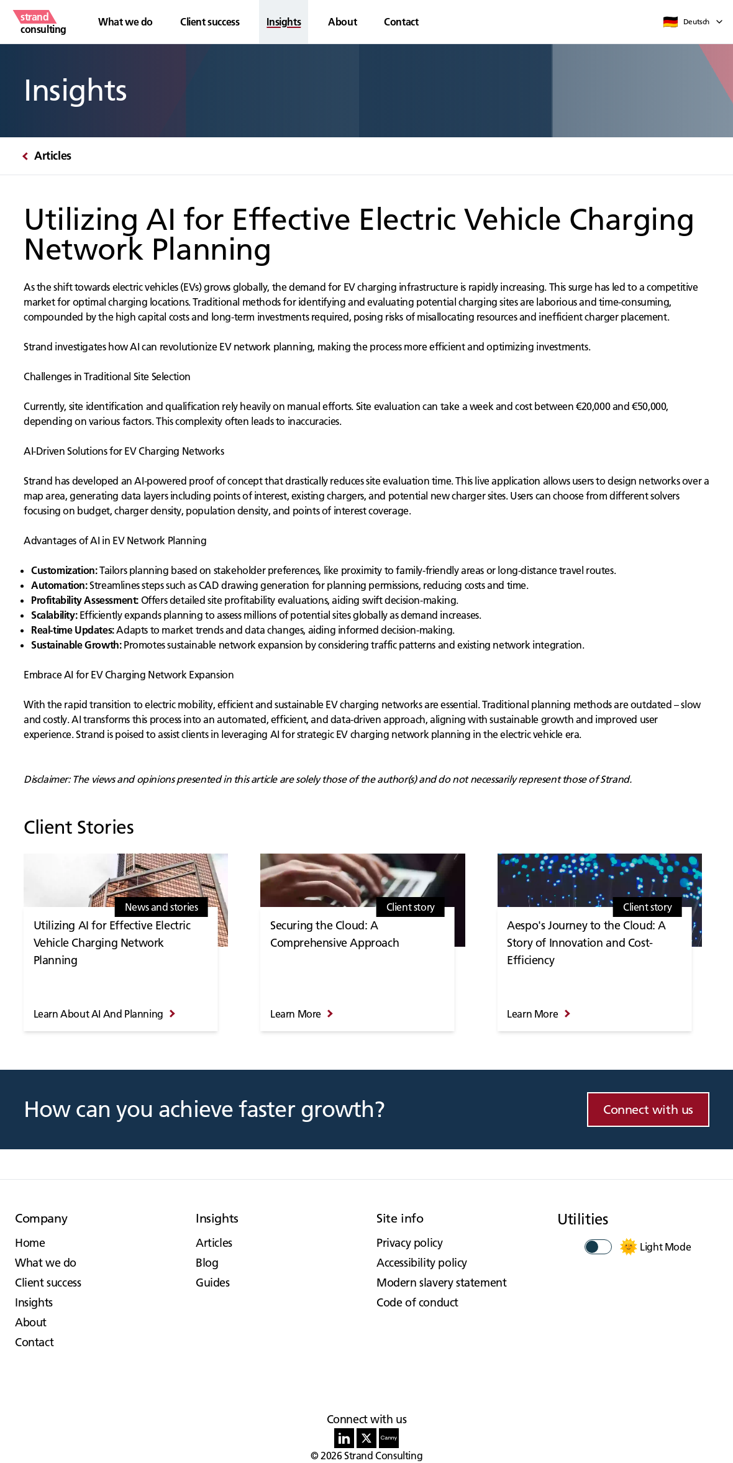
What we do (45, 1263)
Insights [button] (283, 22)
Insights (34, 1302)
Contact (401, 22)
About (342, 22)
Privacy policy (409, 1243)
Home (30, 1243)
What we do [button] (125, 22)
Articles (214, 1243)
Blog (207, 1263)
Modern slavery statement (441, 1282)
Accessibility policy (421, 1263)
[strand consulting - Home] (43, 21)
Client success (48, 1282)
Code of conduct (417, 1302)
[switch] (598, 1246)
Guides (213, 1282)
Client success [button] (209, 22)
